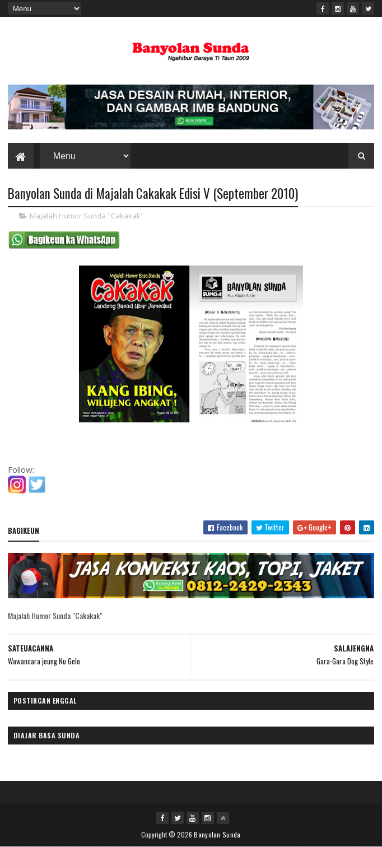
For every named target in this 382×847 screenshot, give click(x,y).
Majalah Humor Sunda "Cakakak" (87, 216)
